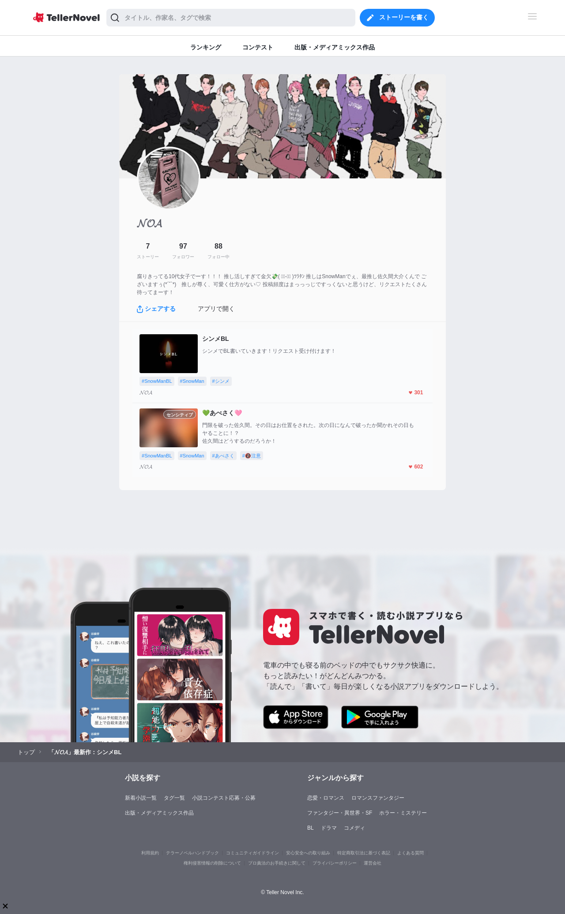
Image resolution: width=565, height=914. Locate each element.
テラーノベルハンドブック (192, 852)
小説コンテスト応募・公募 (224, 798)
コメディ (354, 828)
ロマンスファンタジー (377, 798)
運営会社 (372, 863)
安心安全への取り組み (308, 852)
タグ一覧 (174, 798)
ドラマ (329, 828)
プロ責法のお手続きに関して (276, 863)
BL (310, 828)
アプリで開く (216, 308)
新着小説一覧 (141, 798)
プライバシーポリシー (335, 863)
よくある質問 (410, 852)
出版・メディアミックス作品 (159, 813)
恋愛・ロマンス (325, 798)
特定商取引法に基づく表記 (363, 852)
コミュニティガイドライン (252, 852)
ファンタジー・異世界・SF (339, 813)
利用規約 (150, 852)
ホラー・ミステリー (403, 813)
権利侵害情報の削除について (212, 863)
